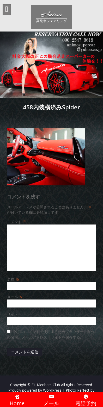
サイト (12, 314)
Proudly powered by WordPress (35, 390)
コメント (16, 221)
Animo (51, 14)
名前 (13, 279)
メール (15, 296)
